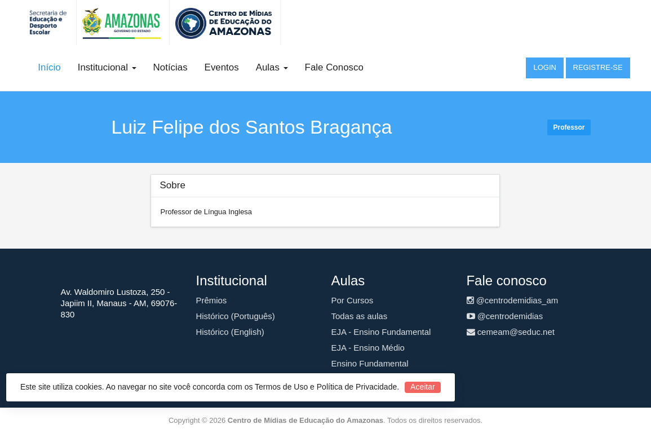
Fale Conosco (334, 67)
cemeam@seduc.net (511, 332)
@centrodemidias (505, 316)
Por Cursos (352, 300)
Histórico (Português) (235, 316)
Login (544, 67)
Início (49, 67)
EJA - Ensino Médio (368, 347)
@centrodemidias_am (513, 300)
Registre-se (598, 67)
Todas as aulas (359, 316)
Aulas (272, 67)
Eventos (222, 67)
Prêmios (211, 300)
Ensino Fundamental (370, 363)
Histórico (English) (230, 332)
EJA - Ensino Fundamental (381, 332)
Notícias (170, 67)
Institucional (107, 67)
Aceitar (422, 386)
